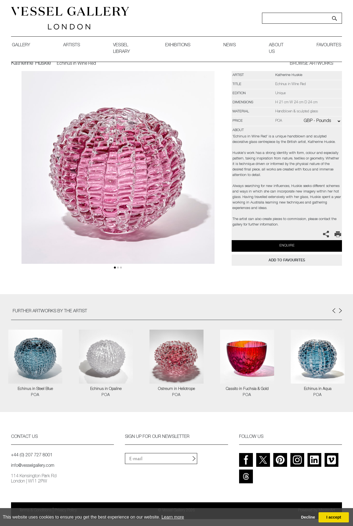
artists (71, 45)
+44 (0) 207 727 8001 (31, 455)
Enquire (287, 246)
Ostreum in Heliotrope (176, 389)
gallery (21, 45)
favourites (329, 45)
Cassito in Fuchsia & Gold (247, 389)
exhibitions (177, 45)
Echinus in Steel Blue (35, 389)
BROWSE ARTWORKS (311, 64)
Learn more (172, 517)
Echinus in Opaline (106, 389)
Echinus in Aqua (317, 389)
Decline (308, 517)
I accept (333, 517)
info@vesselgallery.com (32, 466)
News (229, 45)
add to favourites (287, 260)
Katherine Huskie (31, 63)
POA (35, 395)
